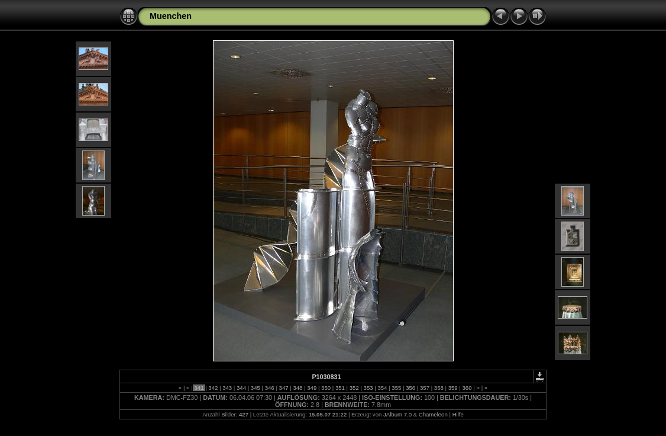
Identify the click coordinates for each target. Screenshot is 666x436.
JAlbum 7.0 (397, 414)
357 (424, 387)
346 (269, 387)
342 (213, 387)
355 (396, 387)
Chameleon (433, 414)
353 (368, 387)
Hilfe (458, 414)
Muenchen (171, 16)
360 (467, 387)
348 (298, 387)
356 (410, 387)
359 (453, 387)
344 (241, 387)
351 (340, 387)
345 (255, 387)
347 (283, 387)
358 (438, 387)
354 (382, 387)
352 (354, 387)
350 (325, 387)
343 (227, 387)
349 (312, 387)
